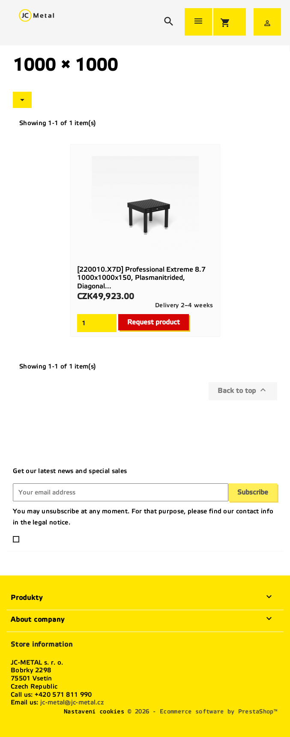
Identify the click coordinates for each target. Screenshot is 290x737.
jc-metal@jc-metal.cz (72, 702)
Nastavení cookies (94, 711)
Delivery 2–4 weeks (184, 305)
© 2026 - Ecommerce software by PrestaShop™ (202, 711)
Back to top (243, 390)
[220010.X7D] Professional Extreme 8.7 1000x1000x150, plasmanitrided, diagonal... (141, 278)
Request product (153, 322)
